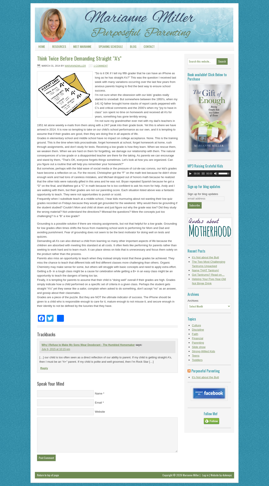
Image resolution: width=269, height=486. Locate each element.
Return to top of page (48, 475)
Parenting (198, 342)
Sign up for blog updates (203, 194)
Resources (57, 47)
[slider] (203, 173)
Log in (205, 475)
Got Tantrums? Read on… (208, 274)
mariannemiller (75, 65)
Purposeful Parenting (205, 370)
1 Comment (101, 65)
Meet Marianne (82, 46)
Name (98, 393)
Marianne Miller (134, 21)
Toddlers (197, 360)
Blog (131, 47)
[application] (209, 173)
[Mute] (215, 173)
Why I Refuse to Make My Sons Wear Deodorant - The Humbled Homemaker (88, 344)
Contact (149, 46)
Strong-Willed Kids (203, 351)
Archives (193, 300)
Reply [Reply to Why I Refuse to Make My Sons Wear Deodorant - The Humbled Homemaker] (44, 368)
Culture (196, 325)
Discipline (198, 329)
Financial (197, 338)
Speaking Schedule (109, 47)
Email (98, 402)
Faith (195, 334)
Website (100, 411)
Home (41, 46)
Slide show (199, 347)
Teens (195, 355)
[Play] (190, 173)
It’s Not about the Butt (205, 257)
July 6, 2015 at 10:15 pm (56, 349)
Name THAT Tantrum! (205, 270)
